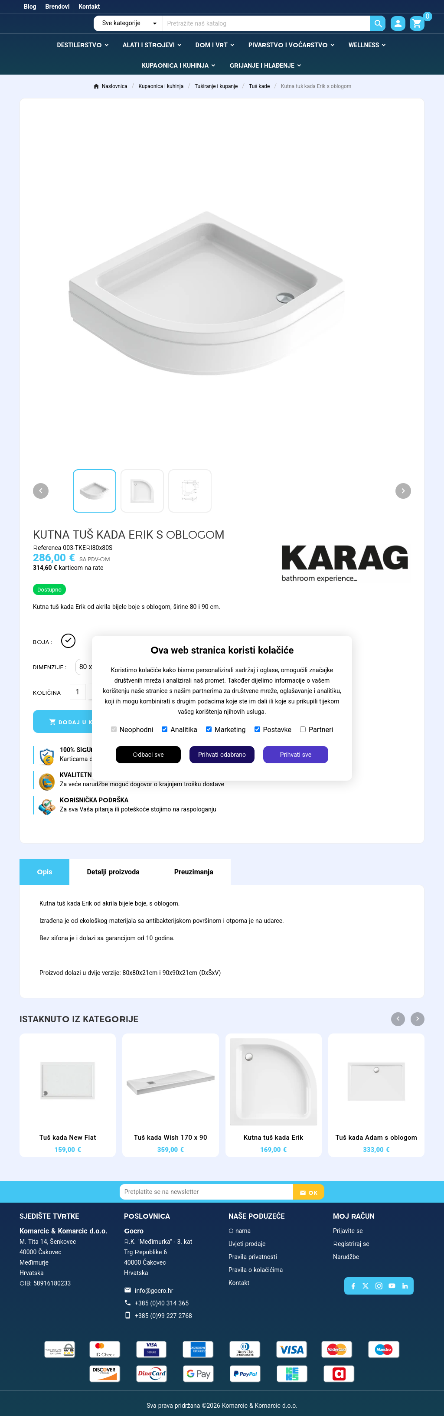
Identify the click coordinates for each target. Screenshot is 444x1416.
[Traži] (274, 23)
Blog (30, 6)
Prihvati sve (295, 755)
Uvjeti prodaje (247, 1244)
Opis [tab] (44, 872)
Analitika (179, 730)
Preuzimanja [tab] (193, 872)
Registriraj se (351, 1244)
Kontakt (89, 6)
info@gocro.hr (154, 1291)
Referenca (48, 548)
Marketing (225, 730)
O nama (240, 1231)
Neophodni (132, 730)
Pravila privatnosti (253, 1257)
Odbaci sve (148, 755)
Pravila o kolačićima (256, 1270)
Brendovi (58, 6)
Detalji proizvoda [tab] (113, 872)
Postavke (273, 730)
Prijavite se (348, 1231)
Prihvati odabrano (222, 755)
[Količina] (78, 692)
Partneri (316, 730)
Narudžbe (346, 1257)
